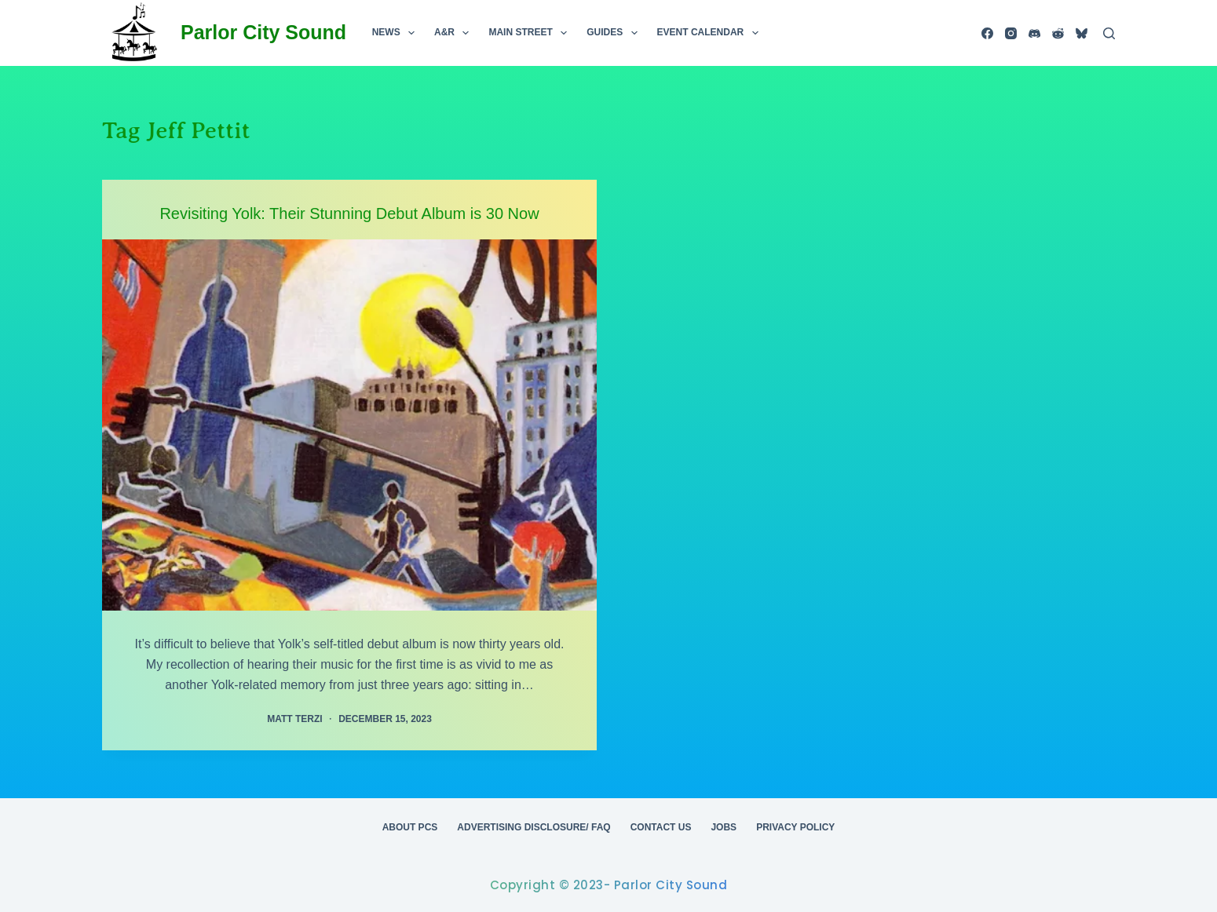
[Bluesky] (1081, 33)
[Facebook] (987, 33)
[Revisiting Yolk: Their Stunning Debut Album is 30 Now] (349, 424)
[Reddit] (1058, 33)
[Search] (1109, 33)
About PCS (410, 827)
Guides (615, 33)
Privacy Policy (795, 827)
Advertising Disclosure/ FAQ (533, 827)
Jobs (723, 827)
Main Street (530, 33)
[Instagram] (1011, 33)
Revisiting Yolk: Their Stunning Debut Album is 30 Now (349, 213)
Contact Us (661, 827)
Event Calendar (711, 33)
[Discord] (1034, 33)
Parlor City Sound (263, 32)
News (396, 33)
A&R (454, 33)
